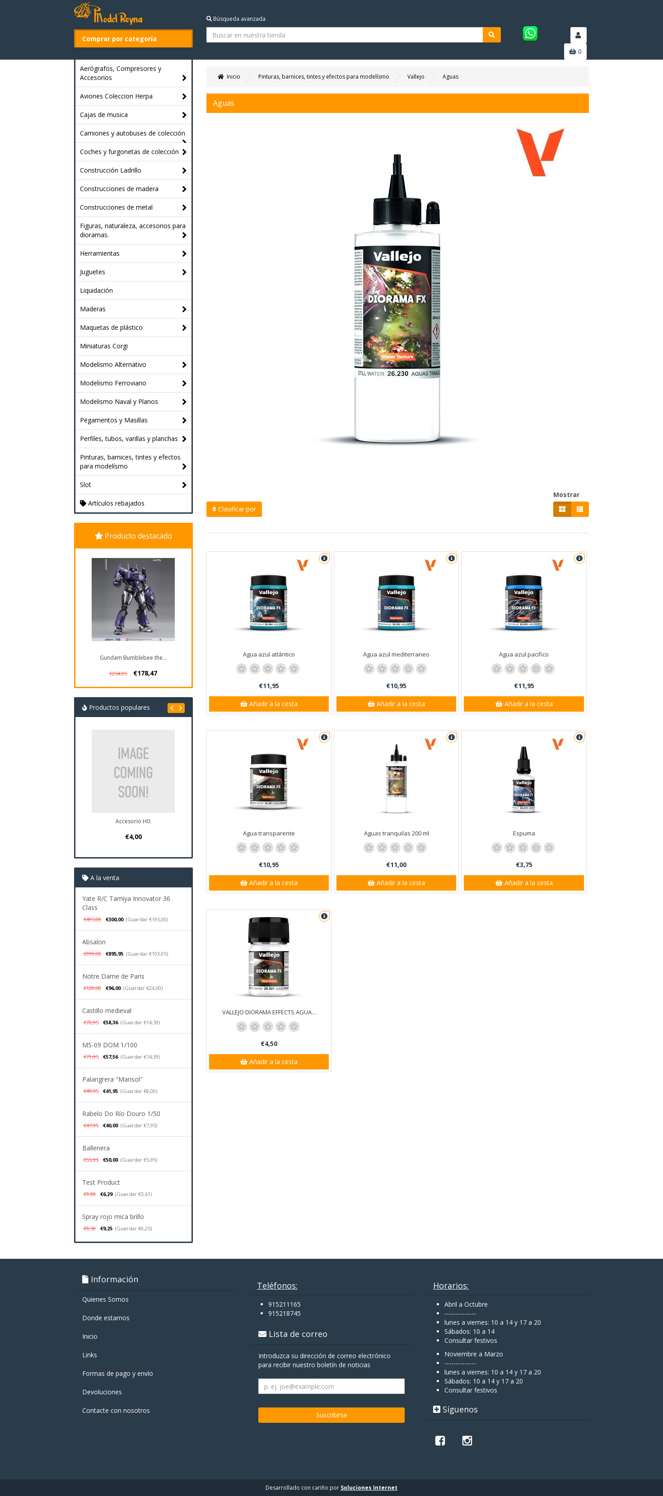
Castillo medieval (106, 1010)
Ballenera (96, 1148)
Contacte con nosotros (116, 1410)
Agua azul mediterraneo (396, 654)
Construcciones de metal (133, 207)
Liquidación (96, 290)
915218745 (284, 1313)
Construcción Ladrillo (133, 170)
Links (89, 1355)
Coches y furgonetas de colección (133, 152)
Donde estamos (106, 1317)
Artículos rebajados (112, 503)
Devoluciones (102, 1392)
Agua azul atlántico (269, 654)
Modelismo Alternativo (133, 365)
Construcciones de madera (133, 189)
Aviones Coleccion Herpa (133, 96)
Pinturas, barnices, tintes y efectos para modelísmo (133, 462)
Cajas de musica (133, 115)
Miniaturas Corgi (104, 346)
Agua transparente (269, 833)
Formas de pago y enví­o (117, 1373)
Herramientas (133, 253)
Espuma (524, 833)
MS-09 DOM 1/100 (109, 1045)
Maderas (133, 309)
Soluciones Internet (369, 1487)
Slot (133, 485)
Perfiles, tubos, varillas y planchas (133, 439)
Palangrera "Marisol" (112, 1079)
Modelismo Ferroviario (133, 383)
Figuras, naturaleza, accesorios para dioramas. (133, 230)
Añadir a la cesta (269, 703)
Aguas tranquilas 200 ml (396, 833)
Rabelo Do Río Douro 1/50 (121, 1113)
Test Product (101, 1182)
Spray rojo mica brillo (113, 1216)
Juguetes (133, 272)
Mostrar (566, 494)
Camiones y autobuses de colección (133, 135)
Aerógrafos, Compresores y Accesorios (133, 73)
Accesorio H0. (133, 821)
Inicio (90, 1336)
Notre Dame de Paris (113, 976)
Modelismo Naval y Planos (133, 402)
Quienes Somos (105, 1299)
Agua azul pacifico (524, 654)
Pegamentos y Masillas (133, 420)
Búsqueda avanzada (236, 19)
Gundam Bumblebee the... (133, 657)
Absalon (94, 942)
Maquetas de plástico (133, 328)
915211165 (284, 1304)
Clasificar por (234, 509)
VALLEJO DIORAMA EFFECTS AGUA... (269, 1012)
